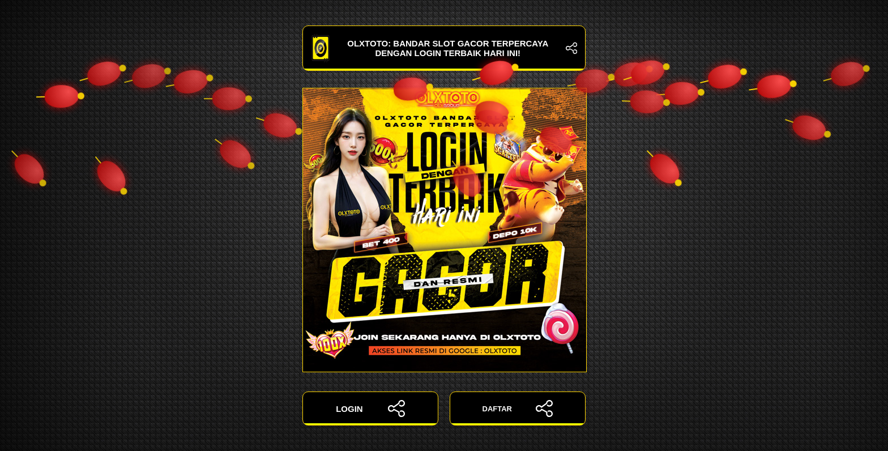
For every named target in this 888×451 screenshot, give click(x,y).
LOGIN (370, 408)
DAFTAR (518, 408)
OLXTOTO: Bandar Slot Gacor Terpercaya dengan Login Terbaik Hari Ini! (444, 48)
